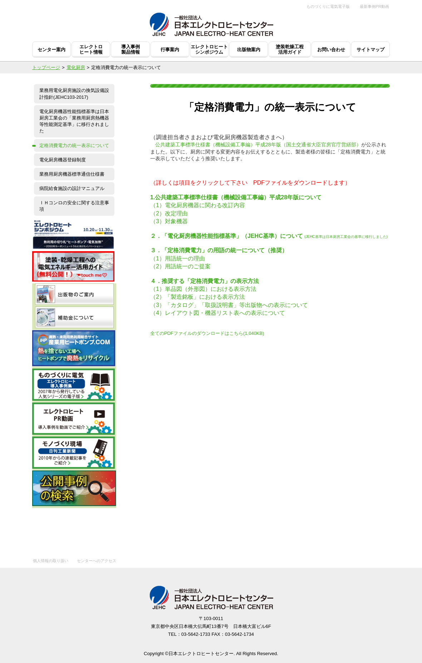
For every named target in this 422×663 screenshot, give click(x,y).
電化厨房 (76, 67)
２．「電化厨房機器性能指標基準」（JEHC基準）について (226, 236)
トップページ (46, 67)
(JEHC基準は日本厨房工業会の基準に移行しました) (346, 237)
